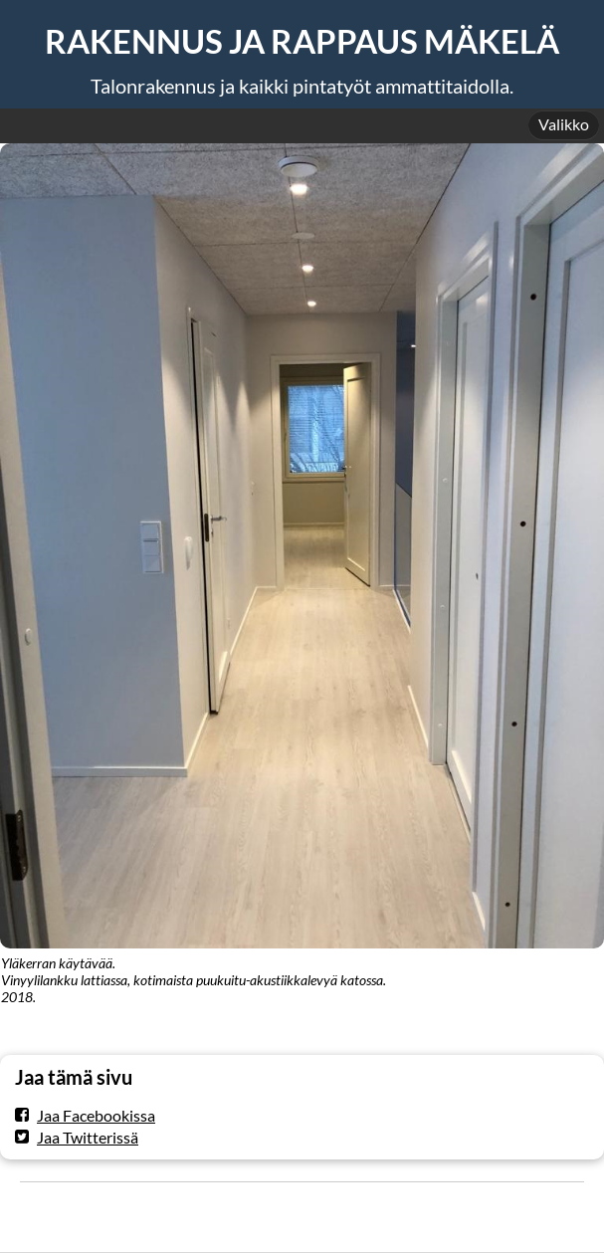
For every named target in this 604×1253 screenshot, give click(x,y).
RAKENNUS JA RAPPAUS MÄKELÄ (302, 41)
